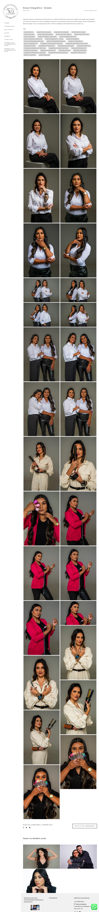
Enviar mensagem (81, 904)
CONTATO (8, 39)
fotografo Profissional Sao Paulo (58, 52)
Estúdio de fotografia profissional (33, 41)
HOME (7, 23)
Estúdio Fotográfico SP (30, 43)
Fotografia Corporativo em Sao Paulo (77, 43)
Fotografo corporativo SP (48, 50)
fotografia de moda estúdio (47, 46)
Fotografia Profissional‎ (83, 46)
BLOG (6, 33)
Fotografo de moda (64, 50)
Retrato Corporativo (30, 55)
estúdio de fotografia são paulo (56, 41)
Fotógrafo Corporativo (30, 50)
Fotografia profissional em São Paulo (35, 48)
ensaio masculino (29, 34)
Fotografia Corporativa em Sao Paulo (51, 43)
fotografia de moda (29, 46)
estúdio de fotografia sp (75, 41)
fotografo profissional (80, 50)
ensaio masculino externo (63, 34)
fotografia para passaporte (66, 46)
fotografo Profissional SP (78, 52)
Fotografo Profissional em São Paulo (34, 52)
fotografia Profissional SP (78, 48)
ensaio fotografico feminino (68, 36)
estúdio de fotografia (72, 39)
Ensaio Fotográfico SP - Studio (54, 39)
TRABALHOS (9, 26)
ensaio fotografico (29, 36)
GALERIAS (8, 29)
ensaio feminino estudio (44, 32)
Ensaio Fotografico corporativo (47, 36)
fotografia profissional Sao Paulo (58, 48)
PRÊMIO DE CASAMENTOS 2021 (10, 50)
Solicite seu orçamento (85, 826)
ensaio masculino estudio (45, 34)
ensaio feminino (28, 32)
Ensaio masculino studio (82, 34)
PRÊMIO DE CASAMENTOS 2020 (10, 44)
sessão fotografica (44, 55)
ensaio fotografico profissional (33, 39)
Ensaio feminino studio (78, 32)
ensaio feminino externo (61, 32)
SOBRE (7, 36)
